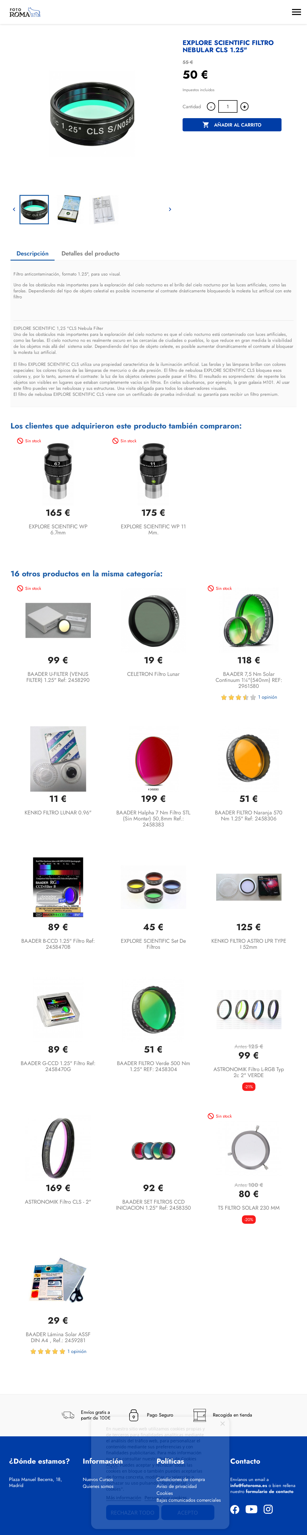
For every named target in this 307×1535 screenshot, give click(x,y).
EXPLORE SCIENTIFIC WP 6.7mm (58, 529)
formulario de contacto (270, 1491)
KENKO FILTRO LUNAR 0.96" (58, 813)
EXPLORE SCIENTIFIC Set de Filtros (153, 944)
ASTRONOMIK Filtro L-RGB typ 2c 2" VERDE (248, 1072)
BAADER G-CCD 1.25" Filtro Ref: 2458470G (58, 1066)
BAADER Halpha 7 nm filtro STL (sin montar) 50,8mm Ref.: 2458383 (153, 819)
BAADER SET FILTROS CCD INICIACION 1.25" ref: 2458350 (153, 1205)
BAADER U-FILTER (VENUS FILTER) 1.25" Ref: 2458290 (58, 677)
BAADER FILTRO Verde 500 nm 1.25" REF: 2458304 (153, 1066)
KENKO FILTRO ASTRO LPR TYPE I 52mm (248, 944)
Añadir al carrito (231, 125)
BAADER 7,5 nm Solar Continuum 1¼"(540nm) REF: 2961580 (249, 680)
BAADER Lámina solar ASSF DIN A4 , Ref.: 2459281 (58, 1337)
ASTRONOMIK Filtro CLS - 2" (58, 1202)
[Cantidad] (227, 106)
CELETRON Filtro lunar (153, 674)
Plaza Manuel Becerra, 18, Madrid (35, 1483)
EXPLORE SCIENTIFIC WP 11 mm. (153, 529)
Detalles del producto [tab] (90, 253)
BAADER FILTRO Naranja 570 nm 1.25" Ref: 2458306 (248, 816)
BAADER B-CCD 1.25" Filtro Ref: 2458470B (58, 944)
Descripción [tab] (32, 253)
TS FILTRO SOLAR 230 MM (249, 1208)
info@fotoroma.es (248, 1485)
